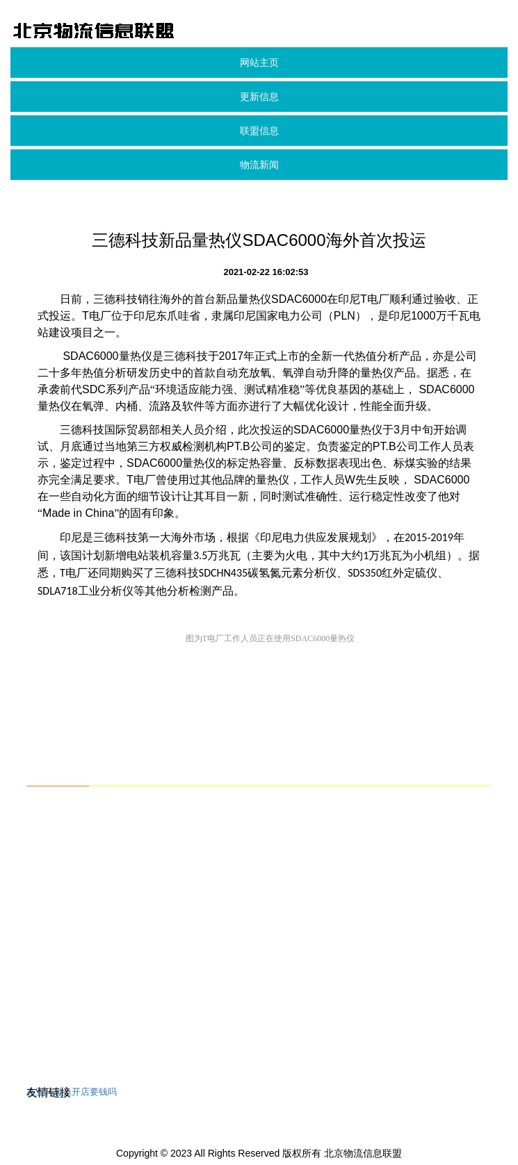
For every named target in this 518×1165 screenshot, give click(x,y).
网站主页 (259, 62)
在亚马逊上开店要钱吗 (71, 1091)
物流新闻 (259, 164)
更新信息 (259, 96)
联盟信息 (259, 130)
